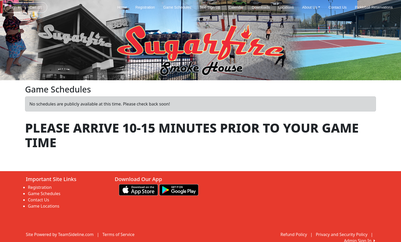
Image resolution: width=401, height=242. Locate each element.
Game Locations (43, 206)
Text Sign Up (209, 7)
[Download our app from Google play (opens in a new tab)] (178, 190)
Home (122, 7)
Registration (145, 7)
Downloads (261, 7)
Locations (286, 7)
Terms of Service (118, 234)
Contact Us (338, 7)
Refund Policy (294, 234)
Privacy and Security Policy (341, 234)
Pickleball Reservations (374, 7)
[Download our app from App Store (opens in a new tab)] (138, 190)
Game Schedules (177, 7)
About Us (311, 7)
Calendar (236, 7)
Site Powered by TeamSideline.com (60, 234)
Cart (35, 7)
